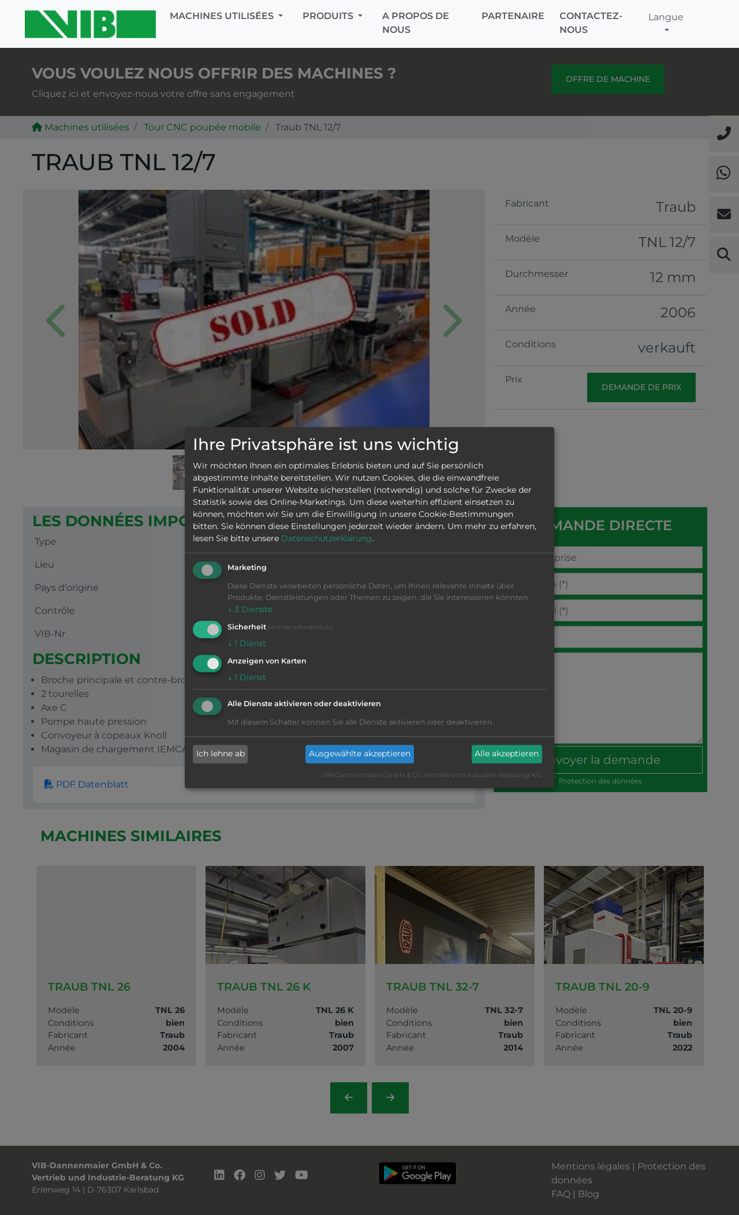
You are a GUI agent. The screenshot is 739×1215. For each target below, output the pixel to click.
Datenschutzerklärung (326, 539)
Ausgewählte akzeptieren (359, 754)
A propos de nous (415, 22)
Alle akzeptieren (507, 754)
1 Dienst (246, 643)
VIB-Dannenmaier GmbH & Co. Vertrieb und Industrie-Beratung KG (432, 775)
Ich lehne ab (220, 754)
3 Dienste (250, 610)
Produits (329, 15)
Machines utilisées (223, 15)
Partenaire (513, 15)
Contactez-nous (590, 22)
